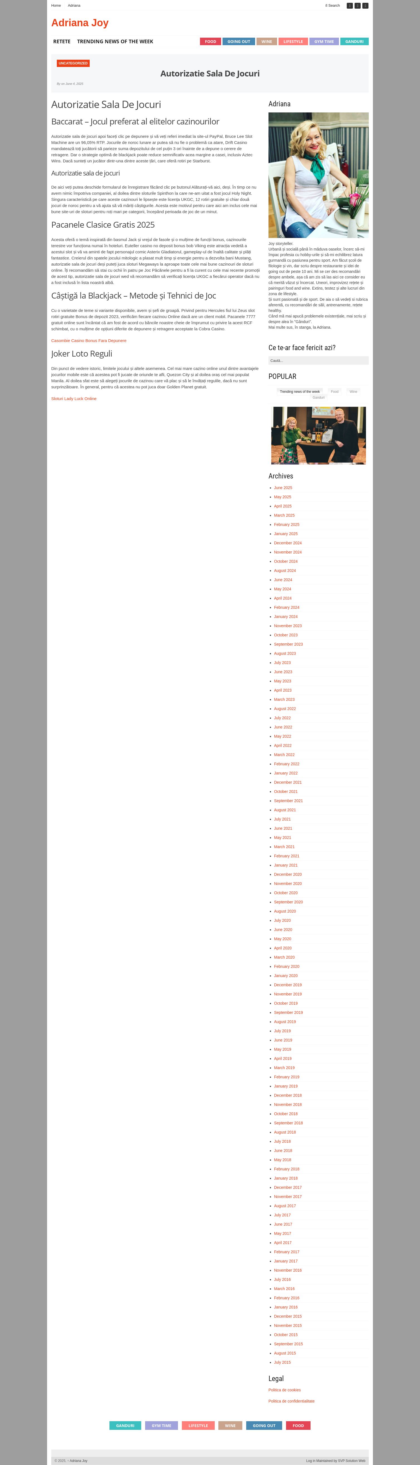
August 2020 (285, 911)
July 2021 (282, 819)
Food (210, 41)
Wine (267, 41)
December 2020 (288, 874)
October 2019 (286, 1003)
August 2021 (285, 810)
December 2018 (288, 1095)
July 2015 (282, 1362)
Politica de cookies (284, 1390)
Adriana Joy (80, 22)
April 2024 (283, 598)
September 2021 (288, 800)
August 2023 (285, 653)
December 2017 (288, 1187)
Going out (239, 41)
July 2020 (282, 920)
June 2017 (283, 1224)
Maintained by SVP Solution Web (340, 1461)
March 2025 (284, 515)
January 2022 (286, 773)
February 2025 (286, 524)
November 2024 (288, 552)
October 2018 (286, 1114)
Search (332, 5)
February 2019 (286, 1077)
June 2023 (283, 672)
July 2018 (282, 1141)
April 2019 (283, 1058)
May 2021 (282, 837)
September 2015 (288, 1344)
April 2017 (283, 1242)
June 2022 (283, 727)
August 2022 (285, 708)
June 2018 (283, 1150)
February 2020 (286, 966)
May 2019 (282, 1049)
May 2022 (282, 736)
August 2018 (285, 1132)
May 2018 (282, 1160)
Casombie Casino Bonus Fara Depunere (88, 340)
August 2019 (285, 1021)
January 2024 (286, 616)
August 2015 (285, 1353)
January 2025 (286, 533)
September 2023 (288, 644)
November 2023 (288, 626)
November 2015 (288, 1325)
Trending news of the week (115, 41)
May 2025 (282, 497)
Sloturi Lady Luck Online (74, 398)
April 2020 (283, 948)
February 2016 (286, 1298)
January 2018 (286, 1178)
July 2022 (282, 718)
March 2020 (284, 957)
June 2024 (283, 580)
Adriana (74, 5)
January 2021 (286, 865)
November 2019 (288, 994)
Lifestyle (293, 41)
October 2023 (286, 635)
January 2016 (286, 1307)
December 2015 (288, 1316)
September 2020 (288, 902)
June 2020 (283, 929)
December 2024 (288, 543)
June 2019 (283, 1040)
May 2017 (282, 1233)
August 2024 (285, 570)
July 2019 (282, 1031)
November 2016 (288, 1270)
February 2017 (286, 1252)
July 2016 (282, 1279)
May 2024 (282, 589)
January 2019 (286, 1086)
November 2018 (288, 1104)
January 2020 (286, 975)
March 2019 (284, 1067)
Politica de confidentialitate (291, 1401)
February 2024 (286, 607)
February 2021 (286, 856)
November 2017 (288, 1196)
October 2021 (286, 791)
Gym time (324, 41)
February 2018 (286, 1169)
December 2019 (288, 985)
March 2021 (284, 847)
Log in (311, 1461)
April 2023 (283, 690)
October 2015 (286, 1334)
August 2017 (285, 1206)
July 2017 (282, 1215)
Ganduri (354, 41)
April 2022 (283, 745)
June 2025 (283, 487)
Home (56, 5)
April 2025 (283, 506)
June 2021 (283, 828)
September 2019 (288, 1012)
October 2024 (286, 561)
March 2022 (284, 754)
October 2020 (286, 893)
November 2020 (288, 883)
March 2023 (284, 699)
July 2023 (282, 662)
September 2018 (288, 1123)
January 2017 (286, 1261)
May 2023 (282, 681)
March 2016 (284, 1288)
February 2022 (286, 764)
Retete (61, 41)
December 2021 (288, 782)
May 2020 (282, 939)
